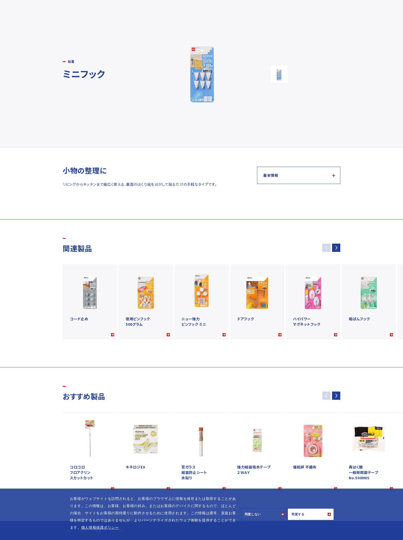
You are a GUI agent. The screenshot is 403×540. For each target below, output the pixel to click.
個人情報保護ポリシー (100, 527)
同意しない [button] (253, 514)
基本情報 (270, 175)
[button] (336, 248)
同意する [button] (298, 514)
